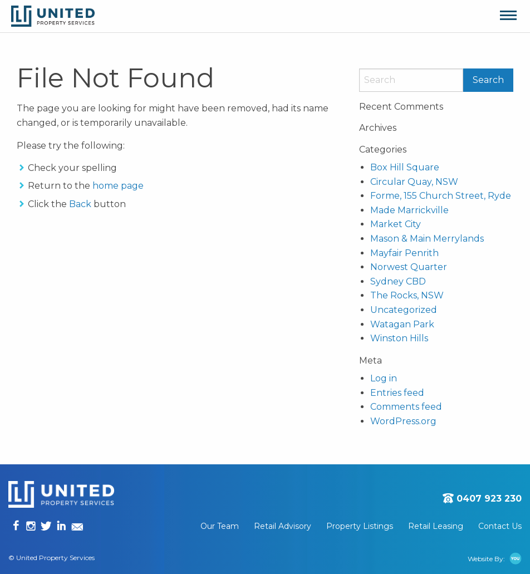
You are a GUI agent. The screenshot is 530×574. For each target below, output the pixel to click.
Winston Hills (399, 338)
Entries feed (397, 392)
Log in (383, 378)
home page (118, 185)
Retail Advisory (282, 526)
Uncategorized (403, 310)
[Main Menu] (508, 16)
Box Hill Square (404, 167)
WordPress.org (403, 421)
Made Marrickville (409, 210)
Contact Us (500, 526)
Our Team (219, 526)
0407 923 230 (489, 498)
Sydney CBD (398, 281)
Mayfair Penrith (404, 253)
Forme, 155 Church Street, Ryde (440, 195)
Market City (395, 224)
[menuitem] (227, 526)
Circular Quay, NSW (414, 181)
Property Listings (359, 526)
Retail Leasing (435, 526)
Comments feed (406, 406)
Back (80, 204)
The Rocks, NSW (407, 295)
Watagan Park (402, 324)
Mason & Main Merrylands (427, 238)
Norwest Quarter (408, 267)
